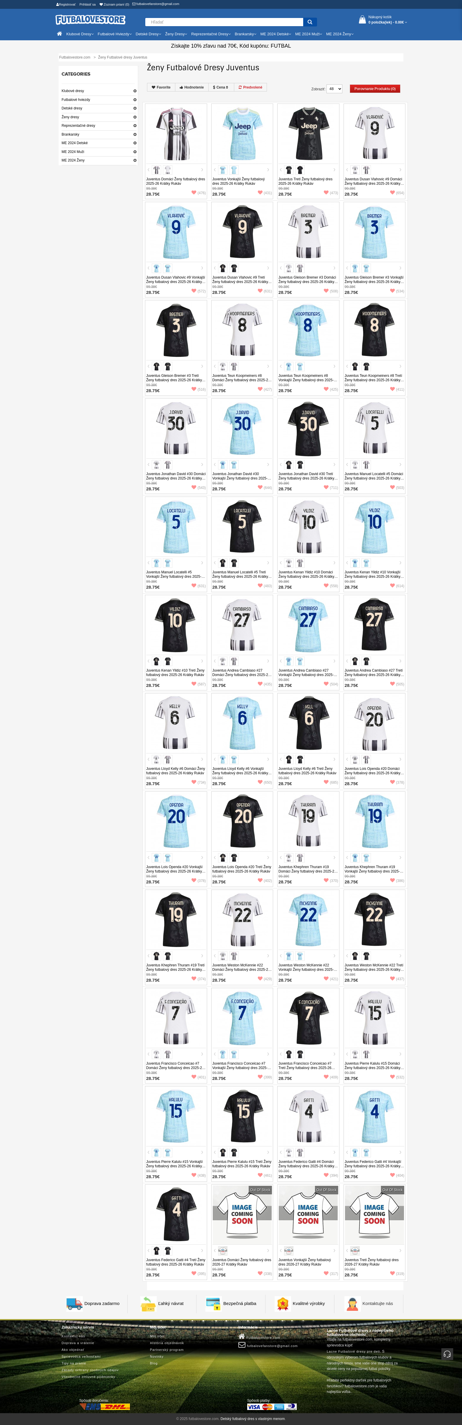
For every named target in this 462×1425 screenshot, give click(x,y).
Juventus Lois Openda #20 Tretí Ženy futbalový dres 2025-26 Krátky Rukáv (241, 869)
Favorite (161, 87)
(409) (331, 1077)
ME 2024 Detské (75, 143)
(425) (331, 389)
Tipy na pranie (74, 1363)
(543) (199, 487)
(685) (331, 782)
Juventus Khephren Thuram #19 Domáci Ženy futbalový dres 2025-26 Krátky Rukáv (307, 871)
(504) (331, 684)
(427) (265, 389)
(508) (331, 291)
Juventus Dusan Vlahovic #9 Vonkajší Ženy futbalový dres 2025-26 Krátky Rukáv (175, 281)
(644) (265, 487)
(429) (265, 979)
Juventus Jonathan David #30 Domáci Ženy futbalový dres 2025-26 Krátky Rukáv (176, 478)
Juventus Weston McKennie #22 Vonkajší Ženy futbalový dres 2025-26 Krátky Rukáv (308, 969)
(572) (199, 291)
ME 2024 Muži (73, 152)
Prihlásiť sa (88, 4)
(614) (397, 586)
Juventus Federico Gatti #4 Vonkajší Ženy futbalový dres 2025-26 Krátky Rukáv (373, 1166)
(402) (265, 880)
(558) (331, 586)
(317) (331, 1273)
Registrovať (66, 4)
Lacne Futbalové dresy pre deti (353, 1351)
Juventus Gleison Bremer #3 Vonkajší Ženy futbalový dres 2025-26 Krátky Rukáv (374, 281)
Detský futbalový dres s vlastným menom (252, 1419)
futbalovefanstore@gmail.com (155, 4)
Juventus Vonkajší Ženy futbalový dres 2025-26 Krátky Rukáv (238, 181)
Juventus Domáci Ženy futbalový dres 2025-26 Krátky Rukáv (175, 181)
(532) (397, 1077)
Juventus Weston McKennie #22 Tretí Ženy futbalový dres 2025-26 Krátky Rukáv (374, 969)
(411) (397, 389)
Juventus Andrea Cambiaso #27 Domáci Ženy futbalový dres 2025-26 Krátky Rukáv (241, 674)
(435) (265, 684)
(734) (199, 782)
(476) (199, 193)
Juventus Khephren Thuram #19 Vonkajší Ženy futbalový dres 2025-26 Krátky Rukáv (374, 871)
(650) (265, 782)
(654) (397, 193)
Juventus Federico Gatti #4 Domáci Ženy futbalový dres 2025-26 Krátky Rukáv (306, 1166)
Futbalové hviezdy (76, 100)
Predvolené (250, 87)
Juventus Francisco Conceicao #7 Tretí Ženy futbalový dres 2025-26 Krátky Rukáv (304, 1067)
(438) (199, 1175)
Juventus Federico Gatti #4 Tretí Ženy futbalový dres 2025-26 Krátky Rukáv (175, 1262)
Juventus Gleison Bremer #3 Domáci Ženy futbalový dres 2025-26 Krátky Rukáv (307, 281)
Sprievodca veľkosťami (81, 1356)
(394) (331, 1175)
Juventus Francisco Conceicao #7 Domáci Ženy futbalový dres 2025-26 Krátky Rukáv (175, 1067)
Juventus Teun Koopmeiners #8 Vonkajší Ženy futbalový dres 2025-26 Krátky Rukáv (308, 380)
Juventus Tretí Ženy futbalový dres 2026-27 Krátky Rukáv (372, 1262)
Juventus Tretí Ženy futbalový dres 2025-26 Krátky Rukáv (305, 181)
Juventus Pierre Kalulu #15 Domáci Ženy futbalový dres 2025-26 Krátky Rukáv (372, 1067)
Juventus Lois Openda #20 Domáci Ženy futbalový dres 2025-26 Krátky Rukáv (372, 773)
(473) (331, 193)
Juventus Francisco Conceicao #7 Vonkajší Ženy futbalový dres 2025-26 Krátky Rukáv (242, 1067)
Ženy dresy (70, 117)
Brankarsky (70, 134)
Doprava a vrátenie (78, 1343)
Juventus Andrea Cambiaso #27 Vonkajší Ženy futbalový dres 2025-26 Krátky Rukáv (308, 674)
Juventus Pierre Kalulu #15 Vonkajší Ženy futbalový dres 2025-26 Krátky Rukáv (174, 1166)
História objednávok (167, 1343)
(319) (397, 1273)
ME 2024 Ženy (73, 160)
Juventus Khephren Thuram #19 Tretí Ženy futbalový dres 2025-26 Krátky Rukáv (175, 969)
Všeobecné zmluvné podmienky (88, 1377)
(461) (265, 1175)
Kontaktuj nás (73, 1336)
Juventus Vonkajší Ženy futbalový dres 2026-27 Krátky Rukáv (304, 1262)
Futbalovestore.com (259, 1336)
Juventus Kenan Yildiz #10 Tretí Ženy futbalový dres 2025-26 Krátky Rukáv (175, 672)
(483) (265, 586)
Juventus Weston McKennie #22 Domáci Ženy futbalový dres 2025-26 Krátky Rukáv (241, 969)
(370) (331, 880)
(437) (397, 979)
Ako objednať (73, 1349)
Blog (154, 1363)
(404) (397, 1175)
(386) (397, 880)
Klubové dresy (73, 91)
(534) (397, 291)
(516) (199, 389)
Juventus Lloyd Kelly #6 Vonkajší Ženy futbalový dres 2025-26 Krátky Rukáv (240, 773)
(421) (331, 979)
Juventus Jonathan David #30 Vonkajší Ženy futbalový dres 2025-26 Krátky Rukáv (242, 478)
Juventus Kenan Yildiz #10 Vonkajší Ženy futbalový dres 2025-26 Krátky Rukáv (372, 576)
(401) (199, 1077)
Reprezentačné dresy (78, 126)
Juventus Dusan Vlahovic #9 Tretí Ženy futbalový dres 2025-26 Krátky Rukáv (240, 281)
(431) (265, 193)
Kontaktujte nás (377, 1303)
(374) (199, 979)
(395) (199, 1273)
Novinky (157, 1356)
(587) (199, 684)
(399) (265, 1077)
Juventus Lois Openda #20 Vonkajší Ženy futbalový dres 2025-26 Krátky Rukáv (174, 871)
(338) (265, 1273)
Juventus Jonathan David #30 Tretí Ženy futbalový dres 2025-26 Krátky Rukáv (306, 478)
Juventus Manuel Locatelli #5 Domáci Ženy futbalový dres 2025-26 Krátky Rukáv (374, 478)
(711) (331, 487)
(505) (397, 684)
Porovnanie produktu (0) (375, 88)
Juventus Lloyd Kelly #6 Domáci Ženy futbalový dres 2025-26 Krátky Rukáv (175, 771)
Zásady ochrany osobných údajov (90, 1370)
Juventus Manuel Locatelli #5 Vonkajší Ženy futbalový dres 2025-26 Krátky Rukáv (175, 576)
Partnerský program (167, 1349)
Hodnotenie (192, 87)
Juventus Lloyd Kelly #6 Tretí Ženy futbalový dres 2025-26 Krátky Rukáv (307, 771)
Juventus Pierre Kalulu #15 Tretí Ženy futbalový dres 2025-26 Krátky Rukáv (242, 1164)
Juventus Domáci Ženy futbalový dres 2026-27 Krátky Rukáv (241, 1262)
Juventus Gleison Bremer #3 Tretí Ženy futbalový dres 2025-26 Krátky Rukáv (174, 380)
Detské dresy (72, 108)
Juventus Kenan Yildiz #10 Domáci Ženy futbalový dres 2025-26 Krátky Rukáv (306, 576)
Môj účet (157, 1336)
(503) (397, 487)
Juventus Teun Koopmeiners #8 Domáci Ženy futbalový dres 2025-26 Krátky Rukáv (241, 380)
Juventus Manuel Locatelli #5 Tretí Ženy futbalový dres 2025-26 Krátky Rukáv (240, 576)
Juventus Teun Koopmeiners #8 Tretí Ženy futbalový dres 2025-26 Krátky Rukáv (373, 380)
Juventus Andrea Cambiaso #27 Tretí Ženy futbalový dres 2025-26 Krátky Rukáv (374, 674)
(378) (397, 782)
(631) (265, 291)
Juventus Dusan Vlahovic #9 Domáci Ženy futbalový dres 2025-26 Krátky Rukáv (373, 183)
